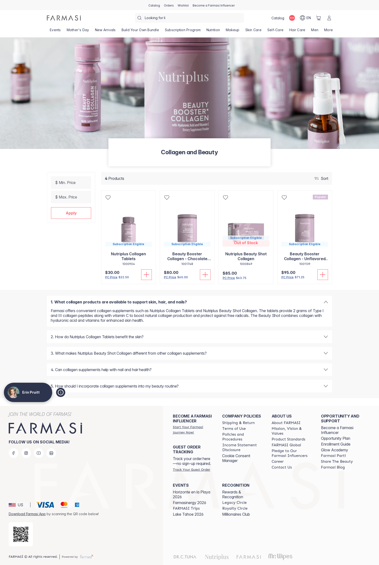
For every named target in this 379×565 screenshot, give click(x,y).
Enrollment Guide (335, 444)
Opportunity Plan (335, 438)
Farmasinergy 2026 (189, 502)
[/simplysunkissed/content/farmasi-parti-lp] (333, 455)
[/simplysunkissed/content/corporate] (286, 445)
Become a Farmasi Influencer (337, 430)
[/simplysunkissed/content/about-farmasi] (286, 422)
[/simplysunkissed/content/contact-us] (282, 467)
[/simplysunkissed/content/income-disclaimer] (242, 447)
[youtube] (39, 453)
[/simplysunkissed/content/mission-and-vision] (292, 431)
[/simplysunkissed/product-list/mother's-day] (78, 31)
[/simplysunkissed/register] (169, 5)
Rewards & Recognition (232, 494)
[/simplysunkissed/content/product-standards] (289, 439)
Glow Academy (334, 450)
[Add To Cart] (146, 274)
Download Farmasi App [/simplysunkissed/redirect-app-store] (27, 514)
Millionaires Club (236, 514)
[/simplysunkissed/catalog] (154, 5)
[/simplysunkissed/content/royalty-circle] (235, 508)
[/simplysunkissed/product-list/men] (314, 31)
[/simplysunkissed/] (64, 18)
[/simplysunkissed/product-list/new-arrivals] (105, 31)
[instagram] (26, 453)
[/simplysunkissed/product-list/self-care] (275, 31)
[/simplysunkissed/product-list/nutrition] (213, 31)
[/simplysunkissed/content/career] (278, 461)
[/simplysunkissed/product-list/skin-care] (253, 31)
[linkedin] (51, 453)
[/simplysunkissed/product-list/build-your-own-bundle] (140, 31)
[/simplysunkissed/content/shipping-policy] (238, 422)
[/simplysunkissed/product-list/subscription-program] (183, 31)
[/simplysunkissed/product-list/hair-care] (297, 31)
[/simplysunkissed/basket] (318, 18)
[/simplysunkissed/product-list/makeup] (232, 31)
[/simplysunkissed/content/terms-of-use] (234, 428)
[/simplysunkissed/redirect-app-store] (21, 534)
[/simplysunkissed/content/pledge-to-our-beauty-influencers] (292, 453)
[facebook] (13, 453)
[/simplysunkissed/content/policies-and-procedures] (242, 437)
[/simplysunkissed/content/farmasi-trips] (186, 508)
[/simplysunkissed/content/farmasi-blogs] (333, 467)
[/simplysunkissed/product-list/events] (55, 31)
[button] (71, 213)
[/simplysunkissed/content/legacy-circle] (234, 502)
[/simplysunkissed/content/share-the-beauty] (337, 461)
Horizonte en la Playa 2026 (191, 494)
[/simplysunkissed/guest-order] (191, 469)
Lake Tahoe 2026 (188, 514)
